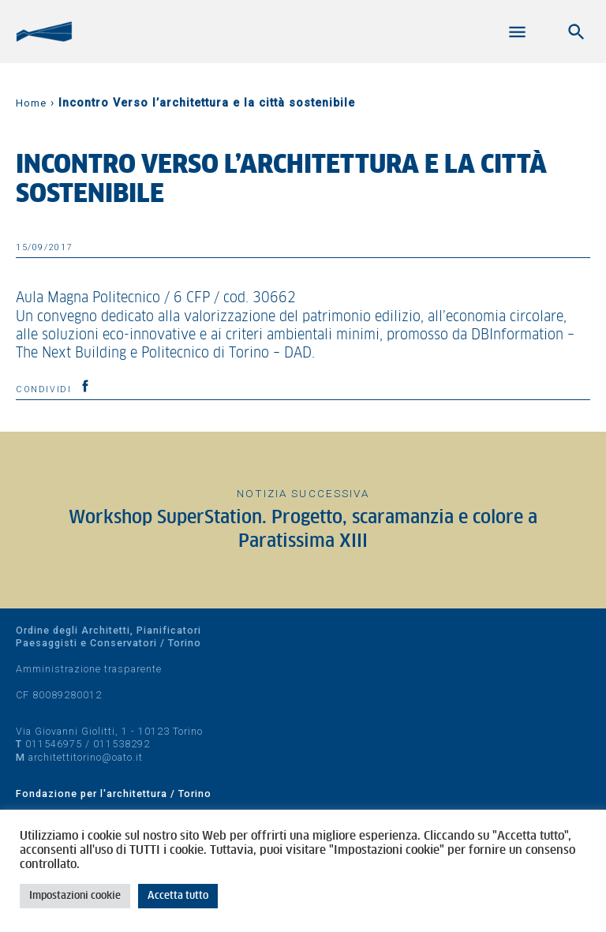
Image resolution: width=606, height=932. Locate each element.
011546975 (53, 744)
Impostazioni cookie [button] (75, 896)
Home (31, 103)
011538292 (121, 744)
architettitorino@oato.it (85, 757)
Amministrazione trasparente (89, 669)
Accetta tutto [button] (178, 896)
